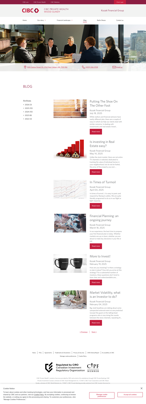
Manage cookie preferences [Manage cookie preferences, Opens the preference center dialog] (101, 395)
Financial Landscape (65, 20)
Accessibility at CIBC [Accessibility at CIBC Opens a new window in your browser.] (108, 353)
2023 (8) (28, 115)
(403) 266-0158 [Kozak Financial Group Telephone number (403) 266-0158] (92, 67)
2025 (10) (29, 108)
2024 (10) (29, 112)
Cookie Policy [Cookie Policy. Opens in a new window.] (39, 394)
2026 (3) (28, 105)
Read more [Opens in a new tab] (96, 131)
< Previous (83, 332)
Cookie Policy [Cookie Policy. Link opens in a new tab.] (83, 356)
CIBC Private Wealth (40, 2)
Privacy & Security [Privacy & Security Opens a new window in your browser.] (78, 353)
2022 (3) (28, 119)
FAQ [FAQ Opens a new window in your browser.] (40, 353)
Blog (84, 20)
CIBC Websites (55, 2)
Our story (41, 20)
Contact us (119, 20)
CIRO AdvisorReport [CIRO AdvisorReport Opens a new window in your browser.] (93, 353)
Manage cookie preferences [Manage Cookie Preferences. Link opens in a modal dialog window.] (68, 356)
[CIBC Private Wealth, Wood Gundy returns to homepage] (60, 10)
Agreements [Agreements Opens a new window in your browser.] (48, 353)
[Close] (141, 388)
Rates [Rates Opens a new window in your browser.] (34, 353)
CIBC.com (25, 2)
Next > (94, 332)
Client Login (119, 2)
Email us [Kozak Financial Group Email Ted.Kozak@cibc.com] (119, 67)
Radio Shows (101, 20)
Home (25, 20)
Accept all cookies (130, 394)
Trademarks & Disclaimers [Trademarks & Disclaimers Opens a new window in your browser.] (62, 353)
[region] (73, 394)
